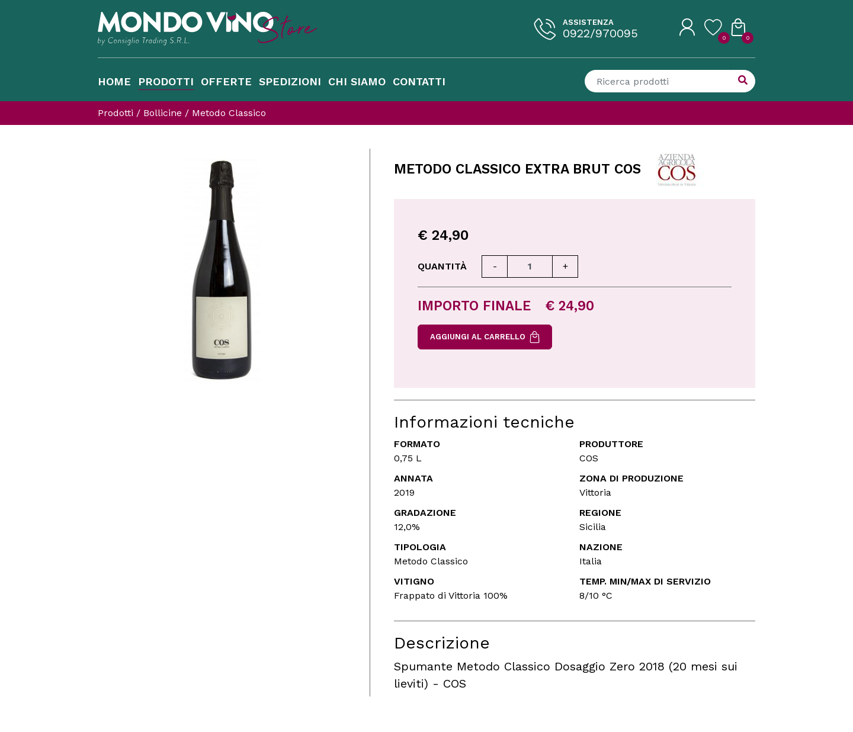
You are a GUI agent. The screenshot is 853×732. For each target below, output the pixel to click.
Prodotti (166, 81)
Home (114, 81)
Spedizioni (290, 81)
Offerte (226, 81)
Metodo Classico (229, 112)
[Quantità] (530, 266)
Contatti (419, 81)
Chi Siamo (357, 81)
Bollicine (162, 112)
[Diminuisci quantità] (495, 266)
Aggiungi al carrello (485, 337)
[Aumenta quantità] (565, 266)
